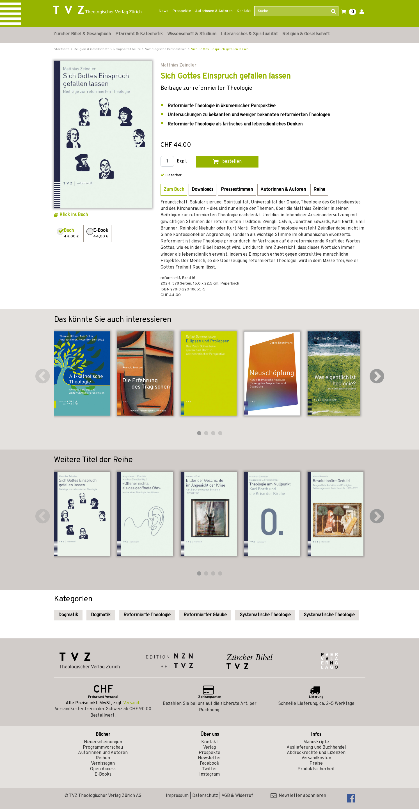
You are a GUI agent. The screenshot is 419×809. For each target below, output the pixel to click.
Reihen (103, 758)
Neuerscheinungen (103, 742)
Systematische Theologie (265, 615)
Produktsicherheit (316, 769)
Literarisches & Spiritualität (249, 34)
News (163, 11)
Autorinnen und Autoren (103, 753)
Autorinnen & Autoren (214, 11)
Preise (316, 763)
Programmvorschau (103, 747)
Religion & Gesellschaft (306, 34)
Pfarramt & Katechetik (139, 34)
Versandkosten (316, 758)
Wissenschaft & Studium (191, 34)
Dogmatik (68, 615)
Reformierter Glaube (205, 615)
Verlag (209, 747)
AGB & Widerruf (237, 796)
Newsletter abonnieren (298, 796)
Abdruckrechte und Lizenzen (316, 753)
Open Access (103, 769)
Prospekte (181, 11)
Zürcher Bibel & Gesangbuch (82, 34)
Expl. (182, 161)
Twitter (209, 769)
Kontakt (244, 11)
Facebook (209, 763)
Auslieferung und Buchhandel (316, 747)
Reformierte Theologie (147, 615)
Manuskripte (316, 742)
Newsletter (209, 758)
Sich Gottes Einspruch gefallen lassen (220, 49)
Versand (131, 703)
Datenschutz (205, 796)
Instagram (209, 774)
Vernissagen (103, 763)
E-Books (103, 774)
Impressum (177, 796)
